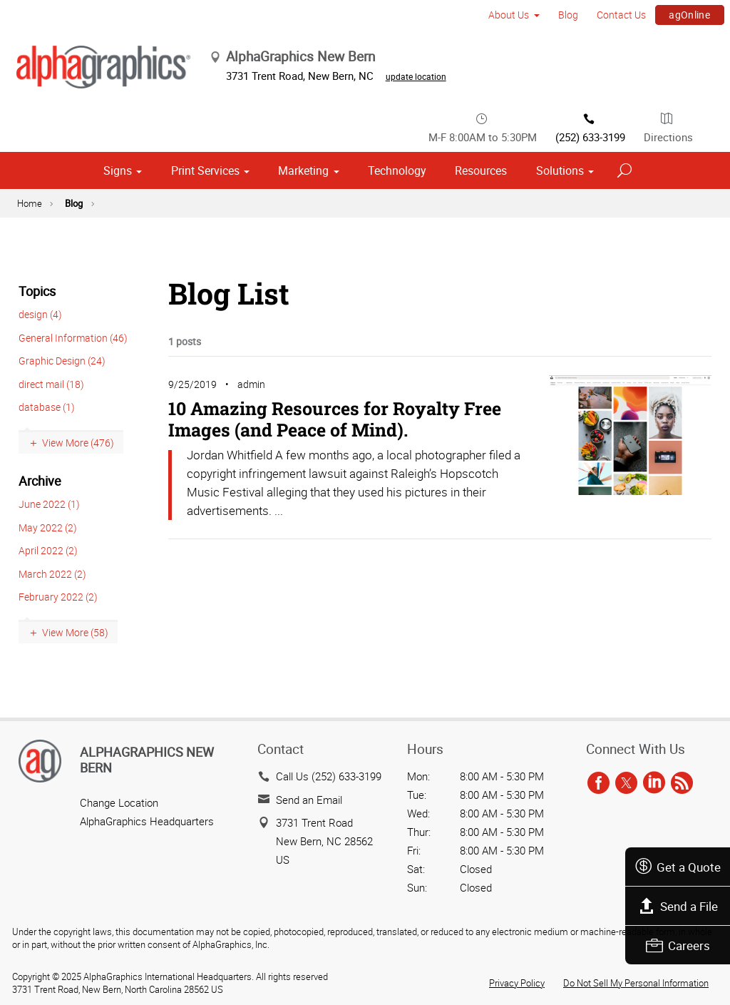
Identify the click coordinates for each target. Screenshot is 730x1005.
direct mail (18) (51, 384)
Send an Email (309, 799)
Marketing (303, 170)
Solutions (560, 170)
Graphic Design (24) (62, 360)
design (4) (40, 314)
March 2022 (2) (52, 574)
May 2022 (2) (48, 527)
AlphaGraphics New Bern (147, 759)
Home (29, 203)
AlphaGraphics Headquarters (147, 821)
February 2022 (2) (58, 596)
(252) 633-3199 (590, 127)
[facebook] (598, 783)
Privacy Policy (517, 982)
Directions (668, 127)
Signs (117, 170)
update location (416, 76)
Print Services (205, 170)
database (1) (47, 407)
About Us (508, 14)
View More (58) (75, 632)
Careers (678, 945)
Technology (397, 170)
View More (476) (78, 442)
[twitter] (626, 783)
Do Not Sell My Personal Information (636, 982)
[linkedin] (654, 783)
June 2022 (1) (49, 504)
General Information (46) (73, 338)
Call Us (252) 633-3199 (328, 776)
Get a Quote (677, 867)
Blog (568, 14)
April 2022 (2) (48, 550)
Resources (481, 170)
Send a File (678, 906)
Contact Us (621, 14)
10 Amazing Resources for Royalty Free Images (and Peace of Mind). (334, 419)
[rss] (681, 783)
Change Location (119, 802)
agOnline (689, 14)
